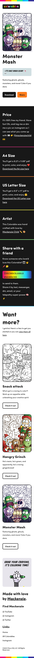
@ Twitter (7, 619)
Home (5, 632)
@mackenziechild (22, 135)
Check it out (10, 405)
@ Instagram (8, 615)
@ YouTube (7, 611)
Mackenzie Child (11, 231)
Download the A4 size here (16, 168)
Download (9, 94)
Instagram (7, 640)
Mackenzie (16, 598)
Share (22, 94)
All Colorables (9, 636)
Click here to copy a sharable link (14, 274)
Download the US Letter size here (16, 200)
